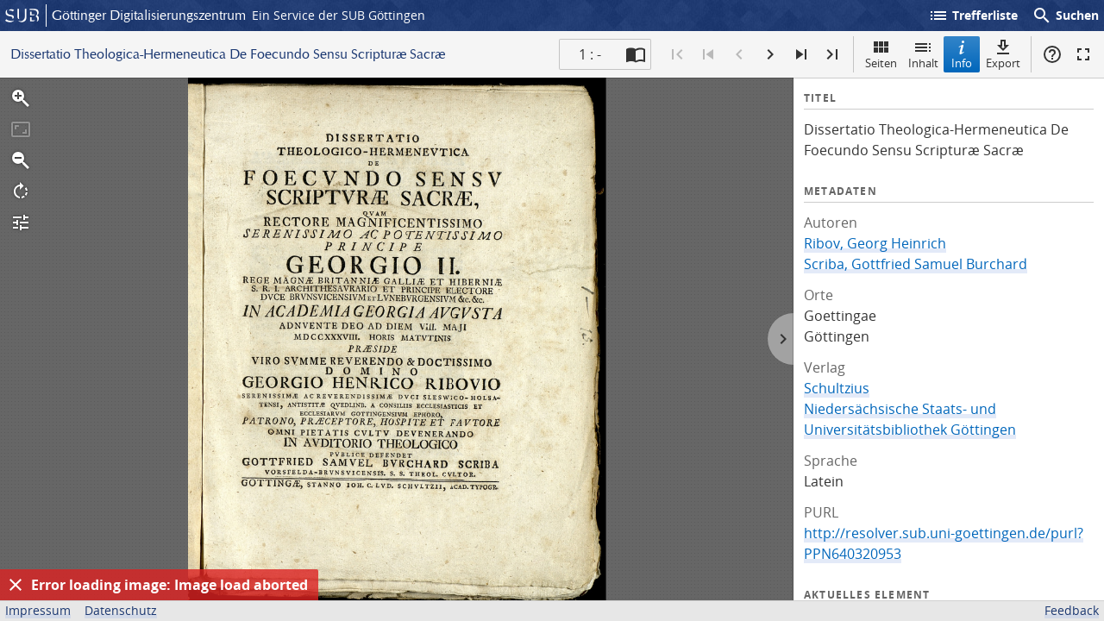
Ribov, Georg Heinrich (875, 243)
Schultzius (836, 388)
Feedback (1071, 610)
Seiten (881, 54)
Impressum (38, 610)
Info (961, 54)
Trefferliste (973, 15)
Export (1003, 54)
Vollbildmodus (1083, 54)
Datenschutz (121, 610)
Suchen (1065, 15)
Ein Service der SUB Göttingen (338, 15)
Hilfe (1052, 54)
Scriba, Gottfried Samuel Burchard (915, 263)
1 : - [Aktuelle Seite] (590, 54)
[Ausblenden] (15, 584)
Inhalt (923, 54)
